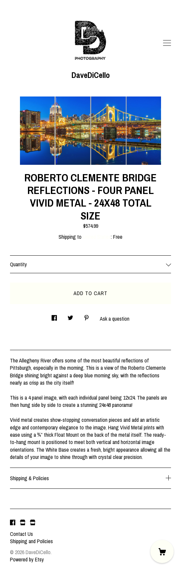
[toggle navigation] (167, 43)
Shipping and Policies (31, 541)
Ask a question (114, 318)
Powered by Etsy (27, 559)
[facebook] (12, 522)
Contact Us (21, 534)
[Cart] (162, 551)
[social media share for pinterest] (86, 316)
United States (97, 236)
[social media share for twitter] (70, 316)
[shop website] (22, 522)
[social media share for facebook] (54, 316)
